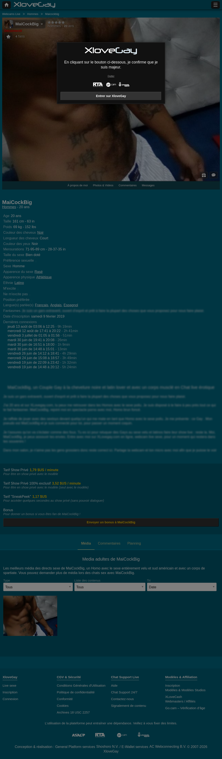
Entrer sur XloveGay (111, 96)
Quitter (111, 76)
